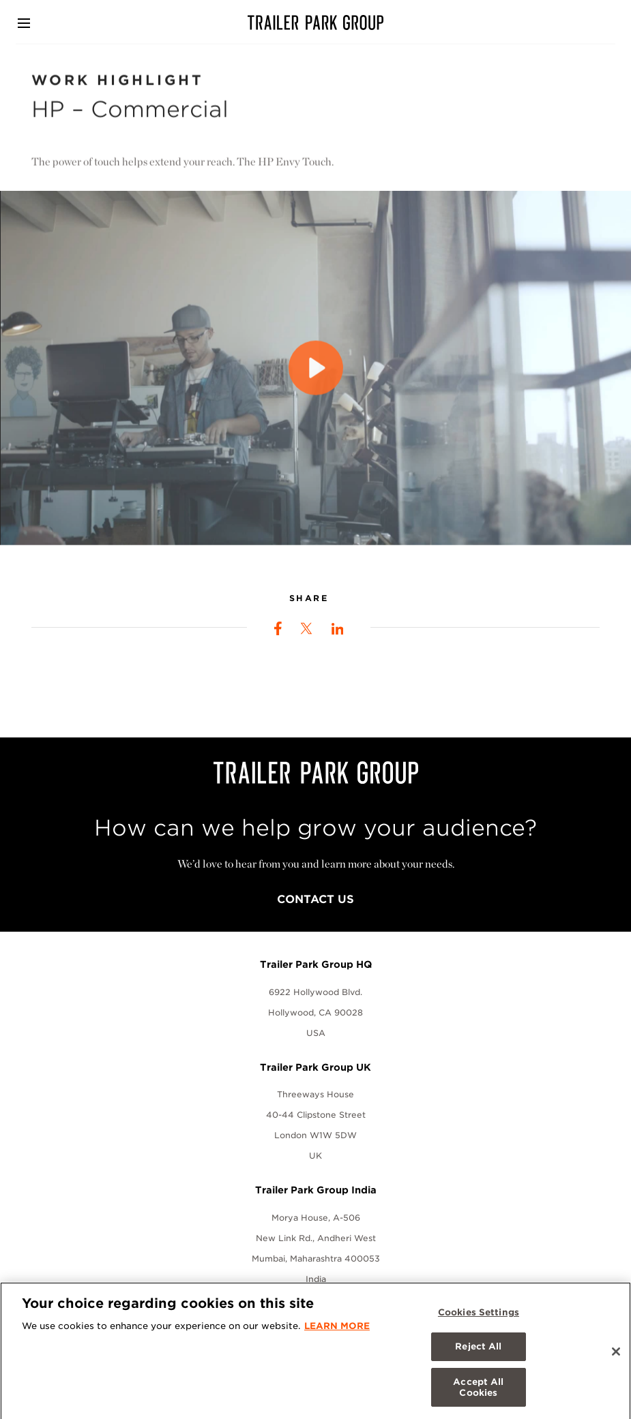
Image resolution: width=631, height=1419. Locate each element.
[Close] (616, 1357)
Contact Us (315, 899)
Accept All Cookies (478, 1392)
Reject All (478, 1352)
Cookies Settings (478, 1318)
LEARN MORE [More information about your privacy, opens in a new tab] (337, 1331)
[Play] (316, 377)
